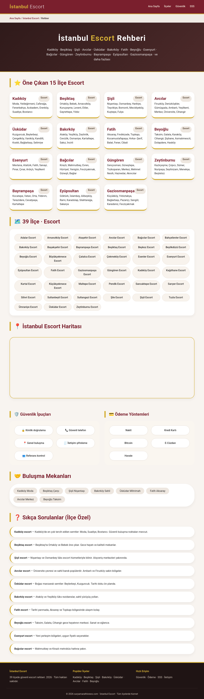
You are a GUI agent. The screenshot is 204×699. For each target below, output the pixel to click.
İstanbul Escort (31, 18)
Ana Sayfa (154, 6)
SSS (192, 6)
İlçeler (167, 6)
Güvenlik (180, 6)
